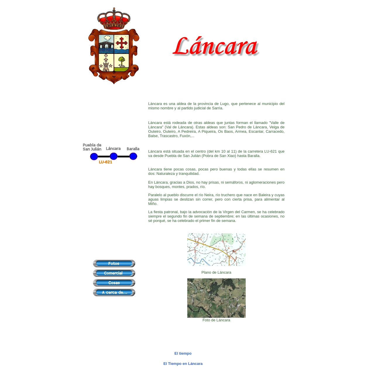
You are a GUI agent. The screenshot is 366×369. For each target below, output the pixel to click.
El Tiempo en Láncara (182, 363)
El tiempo (183, 353)
